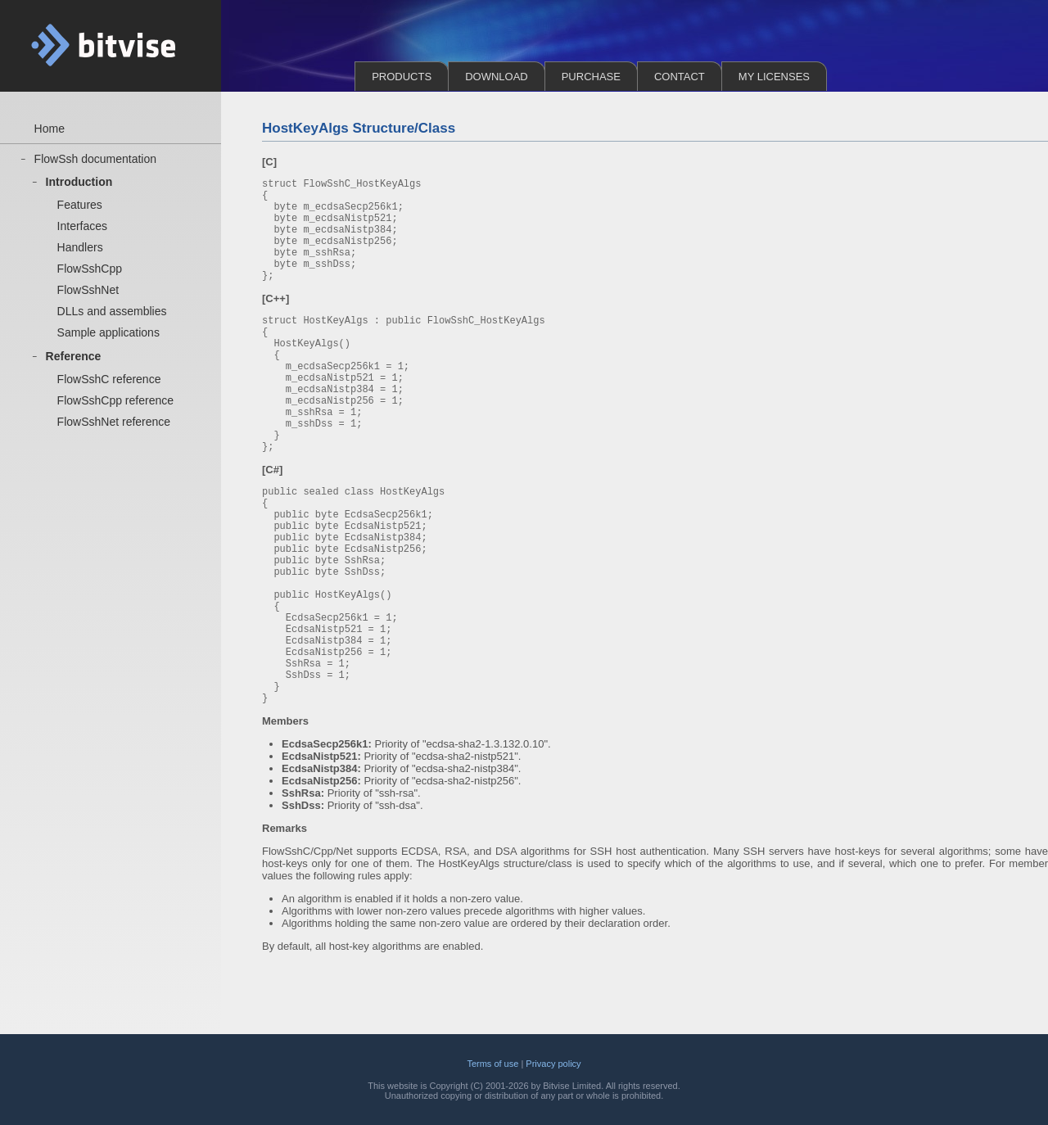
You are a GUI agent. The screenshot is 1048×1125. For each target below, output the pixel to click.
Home (49, 128)
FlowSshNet (88, 295)
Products (401, 76)
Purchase (591, 76)
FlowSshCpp (89, 273)
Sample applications (108, 339)
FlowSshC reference (109, 388)
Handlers (80, 251)
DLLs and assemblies (112, 317)
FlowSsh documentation (95, 159)
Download (496, 76)
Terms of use (492, 1064)
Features (79, 207)
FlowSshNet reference (114, 432)
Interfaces (82, 229)
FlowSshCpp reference (115, 410)
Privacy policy (553, 1064)
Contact (679, 76)
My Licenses (774, 76)
